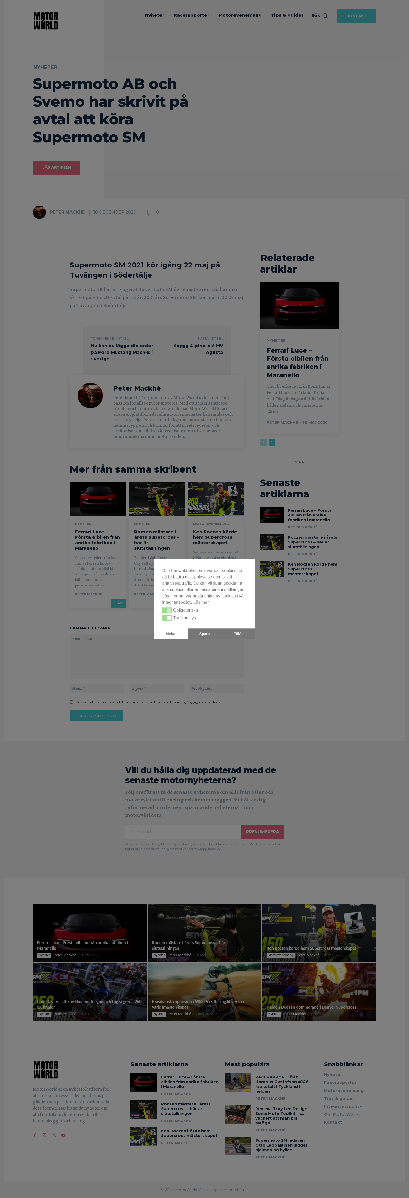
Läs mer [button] (201, 602)
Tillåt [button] (238, 634)
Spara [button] (204, 634)
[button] (167, 610)
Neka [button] (170, 634)
